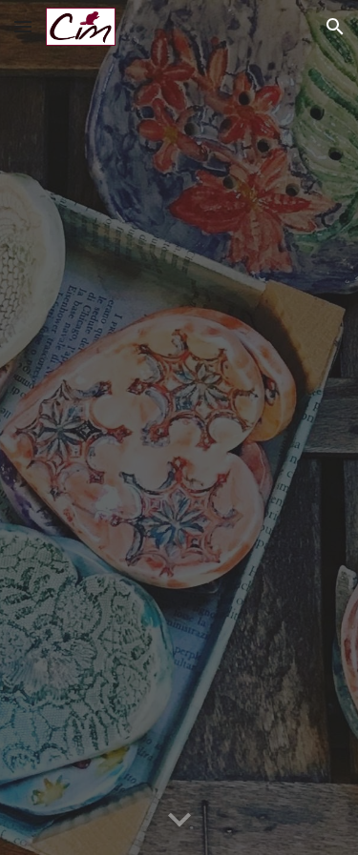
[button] (23, 26)
